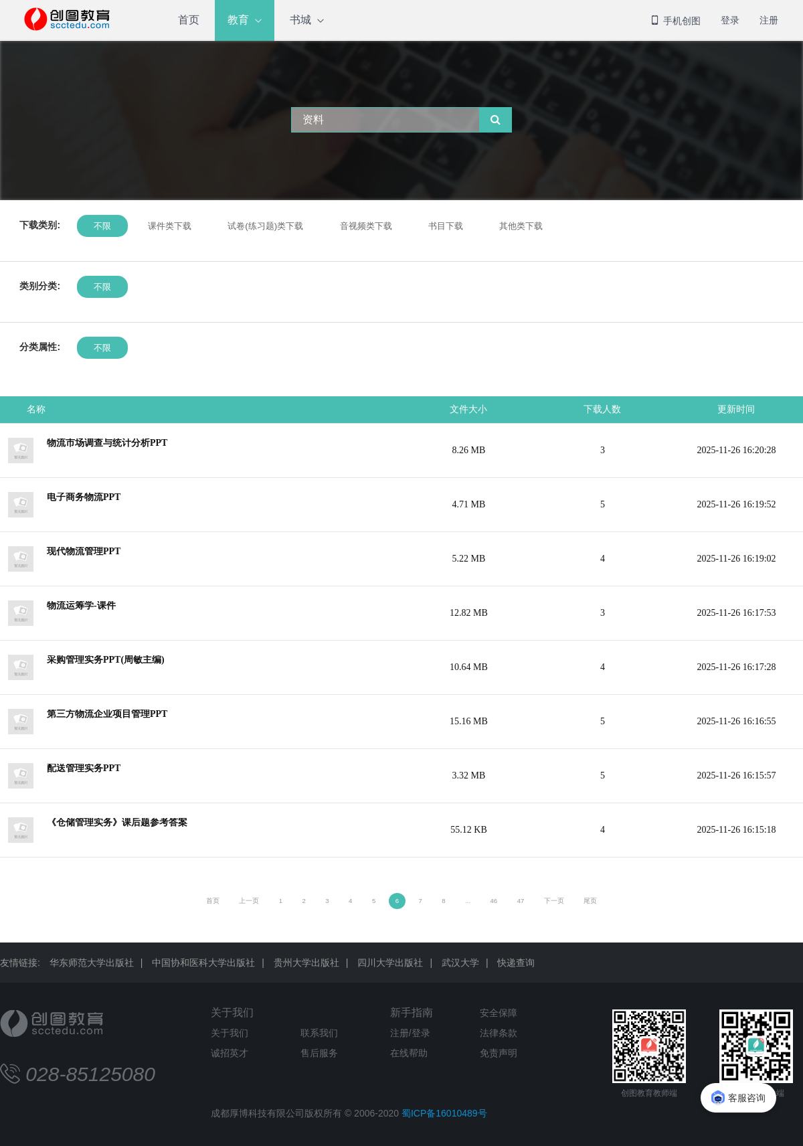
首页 (188, 19)
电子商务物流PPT (83, 497)
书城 (300, 19)
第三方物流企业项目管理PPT (107, 714)
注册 (769, 20)
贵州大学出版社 (306, 962)
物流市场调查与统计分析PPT (107, 443)
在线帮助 (409, 1053)
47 (521, 900)
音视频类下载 (365, 226)
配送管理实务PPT (83, 768)
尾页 (590, 900)
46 (494, 900)
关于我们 (232, 1012)
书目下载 (445, 226)
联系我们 (319, 1033)
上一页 (249, 900)
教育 (238, 19)
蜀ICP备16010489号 (444, 1113)
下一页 (554, 900)
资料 (313, 119)
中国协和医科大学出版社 (203, 962)
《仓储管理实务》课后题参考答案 (117, 822)
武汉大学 (460, 962)
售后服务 (319, 1053)
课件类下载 (169, 226)
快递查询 (516, 962)
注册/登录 (410, 1033)
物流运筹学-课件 (81, 605)
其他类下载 (521, 226)
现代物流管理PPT (83, 551)
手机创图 (675, 20)
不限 (102, 226)
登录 (730, 20)
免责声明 (498, 1053)
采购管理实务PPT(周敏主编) (106, 660)
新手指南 (411, 1012)
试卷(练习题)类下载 (265, 226)
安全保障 (498, 1012)
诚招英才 (229, 1053)
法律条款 (498, 1033)
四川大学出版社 (390, 962)
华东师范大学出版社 (92, 962)
